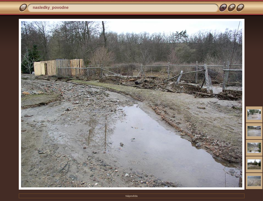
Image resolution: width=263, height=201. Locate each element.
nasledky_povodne (51, 7)
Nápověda (132, 195)
